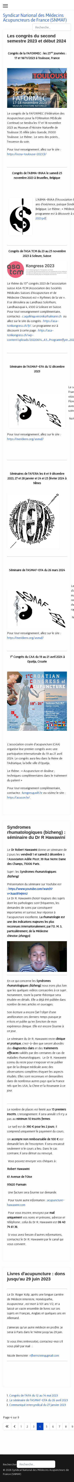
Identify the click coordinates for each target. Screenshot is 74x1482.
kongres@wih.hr (32, 792)
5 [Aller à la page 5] (46, 1426)
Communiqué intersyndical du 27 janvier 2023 (37, 1404)
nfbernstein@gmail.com (44, 1355)
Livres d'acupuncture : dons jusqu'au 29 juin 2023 (36, 1276)
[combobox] (52, 27)
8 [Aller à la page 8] (66, 1426)
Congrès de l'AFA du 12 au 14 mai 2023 (33, 1395)
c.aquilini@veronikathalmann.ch (42, 316)
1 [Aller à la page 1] (21, 1426)
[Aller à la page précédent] (14, 1426)
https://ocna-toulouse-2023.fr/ (27, 154)
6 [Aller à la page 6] (53, 1426)
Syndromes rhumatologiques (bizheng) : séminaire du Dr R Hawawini (36, 832)
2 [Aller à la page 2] (27, 1426)
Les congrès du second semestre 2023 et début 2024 (36, 38)
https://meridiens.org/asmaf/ (25, 439)
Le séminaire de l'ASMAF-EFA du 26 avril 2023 (38, 1400)
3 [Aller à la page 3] (33, 1426)
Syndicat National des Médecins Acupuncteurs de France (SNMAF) (35, 17)
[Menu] (5, 6)
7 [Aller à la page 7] (59, 1426)
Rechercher (10, 1464)
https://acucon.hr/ (18, 797)
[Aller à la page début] (7, 1426)
